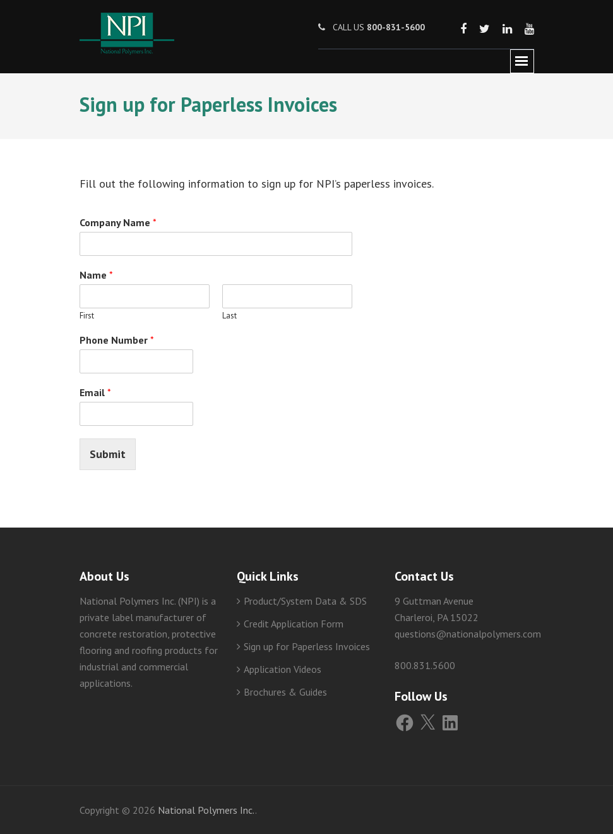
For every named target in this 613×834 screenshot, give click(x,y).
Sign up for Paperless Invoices (307, 646)
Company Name (118, 222)
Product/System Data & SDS (305, 601)
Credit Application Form (293, 623)
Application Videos (282, 669)
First (87, 316)
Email (95, 392)
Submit (108, 454)
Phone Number (117, 340)
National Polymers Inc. (206, 810)
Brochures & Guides (285, 692)
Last (229, 316)
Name (96, 275)
